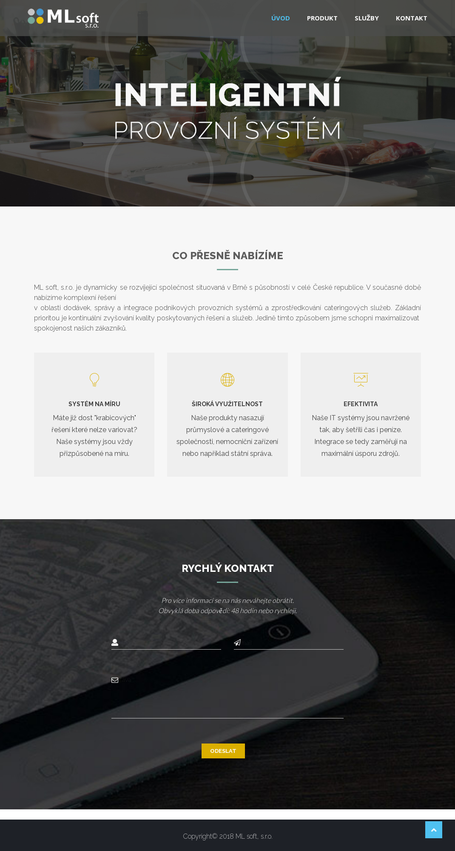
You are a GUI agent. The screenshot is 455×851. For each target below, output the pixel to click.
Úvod (280, 18)
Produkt (322, 18)
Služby (367, 18)
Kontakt (411, 18)
